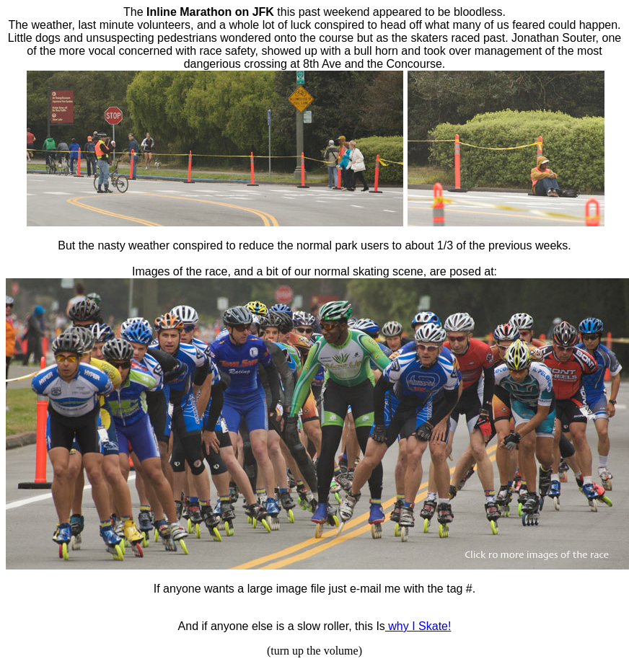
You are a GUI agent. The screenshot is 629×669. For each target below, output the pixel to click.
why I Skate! (418, 626)
